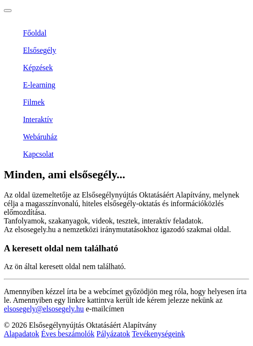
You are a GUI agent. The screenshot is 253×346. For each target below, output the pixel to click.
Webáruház (40, 137)
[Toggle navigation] (8, 10)
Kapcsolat (38, 154)
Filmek (34, 102)
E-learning (39, 85)
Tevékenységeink (158, 334)
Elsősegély (39, 50)
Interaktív (38, 119)
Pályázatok (113, 334)
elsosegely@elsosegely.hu (44, 309)
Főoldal (34, 33)
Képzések (38, 67)
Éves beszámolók (68, 334)
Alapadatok (21, 334)
